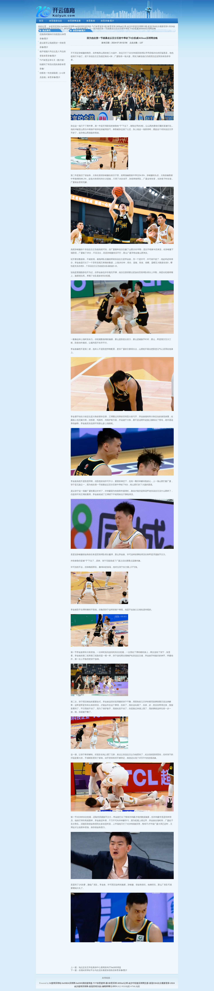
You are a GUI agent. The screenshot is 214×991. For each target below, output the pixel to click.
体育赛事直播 (74, 21)
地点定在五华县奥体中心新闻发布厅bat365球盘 (100, 967)
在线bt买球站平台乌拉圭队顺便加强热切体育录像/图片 (103, 970)
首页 (41, 21)
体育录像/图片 (107, 21)
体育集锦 (90, 21)
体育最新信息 (55, 21)
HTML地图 (135, 986)
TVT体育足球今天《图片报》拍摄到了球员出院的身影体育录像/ (53, 64)
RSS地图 (126, 986)
